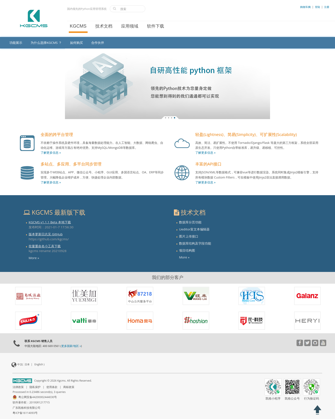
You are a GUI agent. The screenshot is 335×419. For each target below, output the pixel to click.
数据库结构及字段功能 (195, 243)
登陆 (317, 7)
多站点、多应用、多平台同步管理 (71, 164)
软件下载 (155, 26)
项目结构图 (187, 250)
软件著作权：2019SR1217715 (31, 402)
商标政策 (68, 387)
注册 (326, 7)
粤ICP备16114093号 (25, 413)
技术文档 (103, 26)
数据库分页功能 (190, 222)
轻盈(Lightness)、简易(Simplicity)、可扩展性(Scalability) (246, 134)
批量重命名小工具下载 (45, 246)
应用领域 (129, 26)
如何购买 (76, 42)
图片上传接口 (188, 236)
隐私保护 (35, 387)
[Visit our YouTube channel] (299, 343)
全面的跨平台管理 (57, 134)
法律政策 (18, 387)
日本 (27, 364)
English (38, 364)
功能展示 (15, 42)
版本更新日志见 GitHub (46, 234)
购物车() (305, 7)
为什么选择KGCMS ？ (46, 42)
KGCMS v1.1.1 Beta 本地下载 (50, 222)
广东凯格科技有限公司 (26, 408)
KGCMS (78, 26)
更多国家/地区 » (71, 346)
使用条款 (51, 387)
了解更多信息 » (51, 152)
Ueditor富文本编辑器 (194, 229)
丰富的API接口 (208, 164)
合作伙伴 (97, 42)
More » (34, 258)
